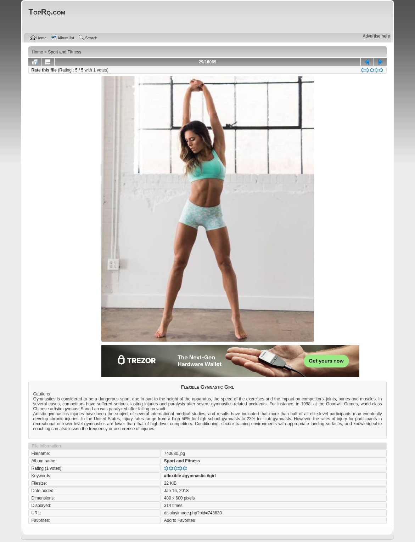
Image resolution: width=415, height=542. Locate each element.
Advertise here (376, 36)
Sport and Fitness (182, 460)
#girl (211, 475)
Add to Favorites (179, 520)
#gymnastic (194, 475)
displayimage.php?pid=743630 (193, 512)
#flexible (172, 475)
